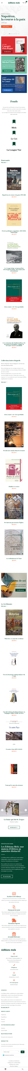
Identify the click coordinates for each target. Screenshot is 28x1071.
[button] (25, 2)
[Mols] (14, 121)
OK (22, 1051)
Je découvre (6, 26)
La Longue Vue (14, 150)
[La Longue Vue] (14, 144)
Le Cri (14, 139)
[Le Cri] (14, 133)
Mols (14, 128)
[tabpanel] (14, 20)
